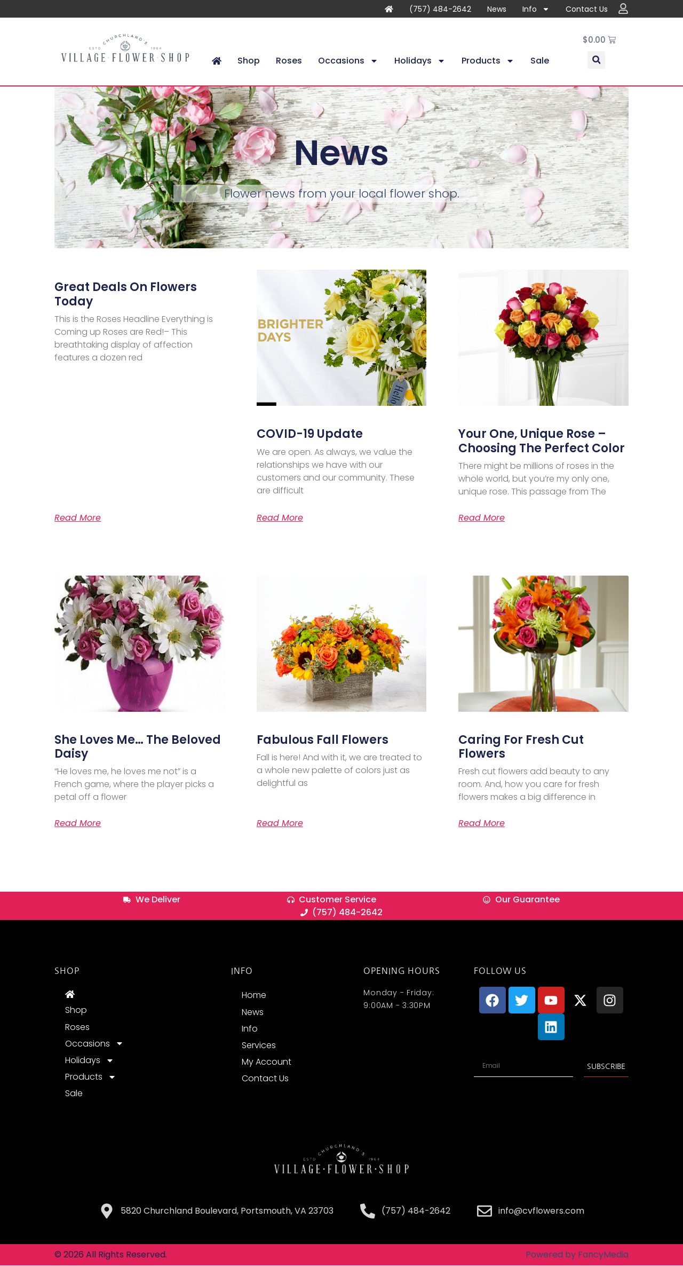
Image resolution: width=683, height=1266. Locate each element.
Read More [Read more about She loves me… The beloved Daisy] (77, 824)
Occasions (348, 61)
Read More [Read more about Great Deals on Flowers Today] (77, 518)
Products (488, 61)
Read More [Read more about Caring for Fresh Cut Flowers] (481, 824)
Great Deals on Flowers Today (125, 294)
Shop (248, 61)
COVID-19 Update (310, 434)
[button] (596, 60)
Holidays (420, 61)
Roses (289, 61)
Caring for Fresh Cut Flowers (521, 747)
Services (259, 1046)
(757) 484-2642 (440, 9)
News (496, 9)
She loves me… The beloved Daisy (137, 747)
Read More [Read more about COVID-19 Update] (280, 518)
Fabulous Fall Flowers (322, 740)
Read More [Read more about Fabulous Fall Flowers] (280, 824)
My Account (266, 1062)
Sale (539, 61)
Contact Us (587, 9)
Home (254, 995)
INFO (241, 971)
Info (536, 9)
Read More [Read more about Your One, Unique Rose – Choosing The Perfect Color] (481, 518)
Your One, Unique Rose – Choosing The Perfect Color (541, 441)
